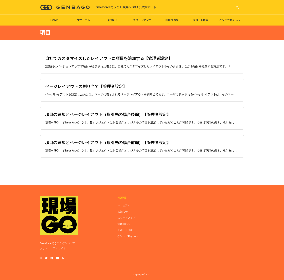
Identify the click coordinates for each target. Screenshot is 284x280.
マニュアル (83, 20)
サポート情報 (200, 20)
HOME (54, 20)
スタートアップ (142, 20)
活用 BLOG (171, 20)
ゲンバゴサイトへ (230, 20)
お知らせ (113, 20)
